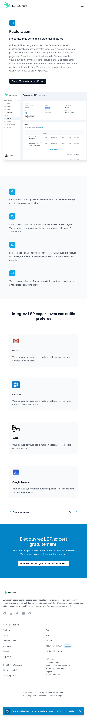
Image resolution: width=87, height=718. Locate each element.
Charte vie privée (10, 670)
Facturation (8, 630)
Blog (47, 635)
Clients (6, 651)
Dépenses (7, 646)
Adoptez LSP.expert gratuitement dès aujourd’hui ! (43, 563)
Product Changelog (54, 651)
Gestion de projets (22, 512)
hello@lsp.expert (10, 675)
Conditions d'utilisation (13, 665)
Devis (71, 512)
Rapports (7, 656)
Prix (47, 630)
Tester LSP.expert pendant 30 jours (27, 81)
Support (49, 640)
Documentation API (54, 646)
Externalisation (9, 641)
